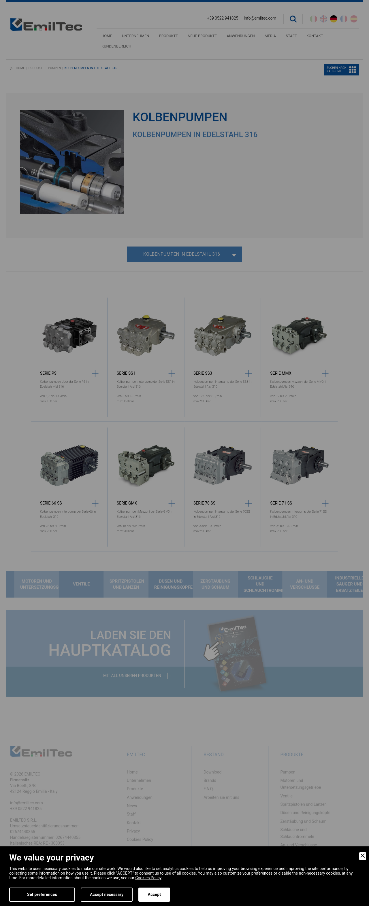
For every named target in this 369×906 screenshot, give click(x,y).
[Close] (362, 856)
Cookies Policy (148, 877)
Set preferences (42, 894)
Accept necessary (107, 894)
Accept (154, 894)
